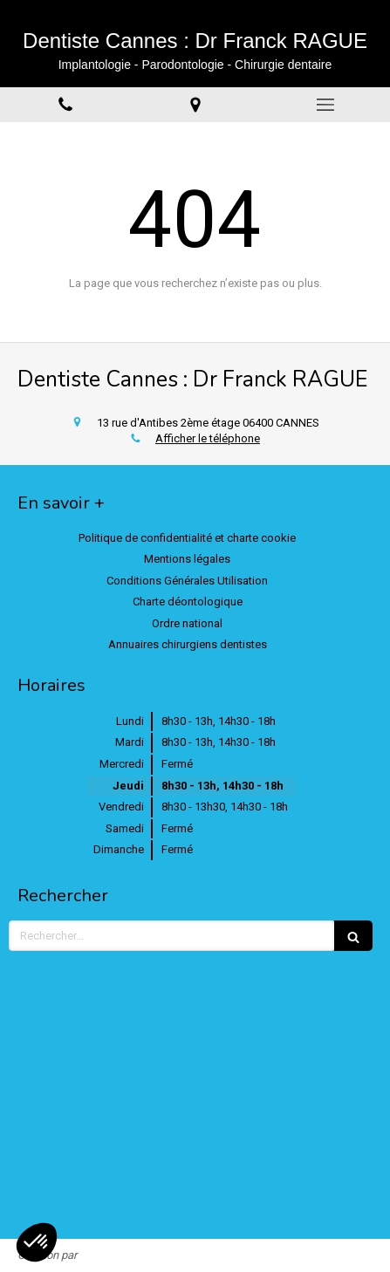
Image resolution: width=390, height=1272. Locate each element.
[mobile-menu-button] (325, 104)
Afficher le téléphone (207, 438)
